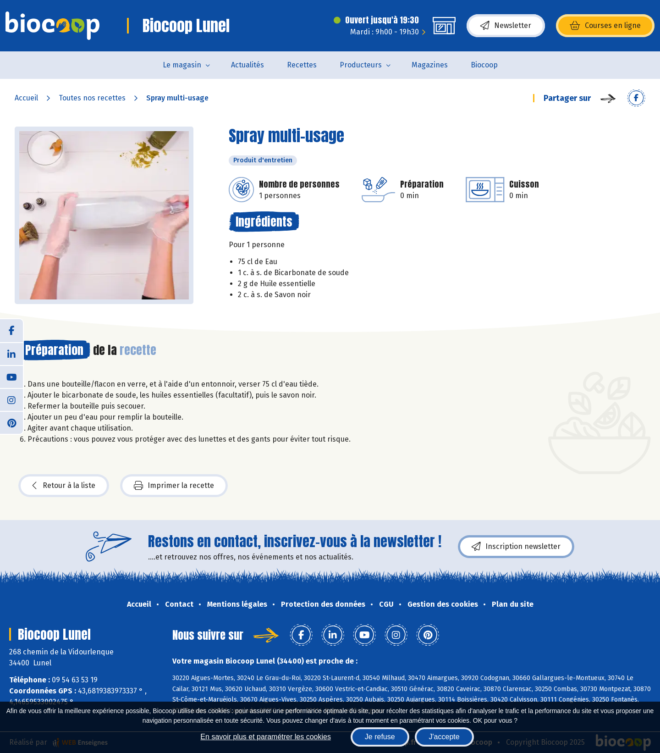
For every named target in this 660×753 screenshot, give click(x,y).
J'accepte (444, 737)
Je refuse (380, 737)
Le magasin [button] (182, 65)
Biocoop (484, 65)
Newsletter (505, 25)
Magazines (430, 65)
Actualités (247, 65)
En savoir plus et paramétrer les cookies (265, 737)
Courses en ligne (605, 25)
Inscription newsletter (516, 546)
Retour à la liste (63, 485)
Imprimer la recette (174, 485)
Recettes (302, 65)
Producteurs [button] (361, 65)
